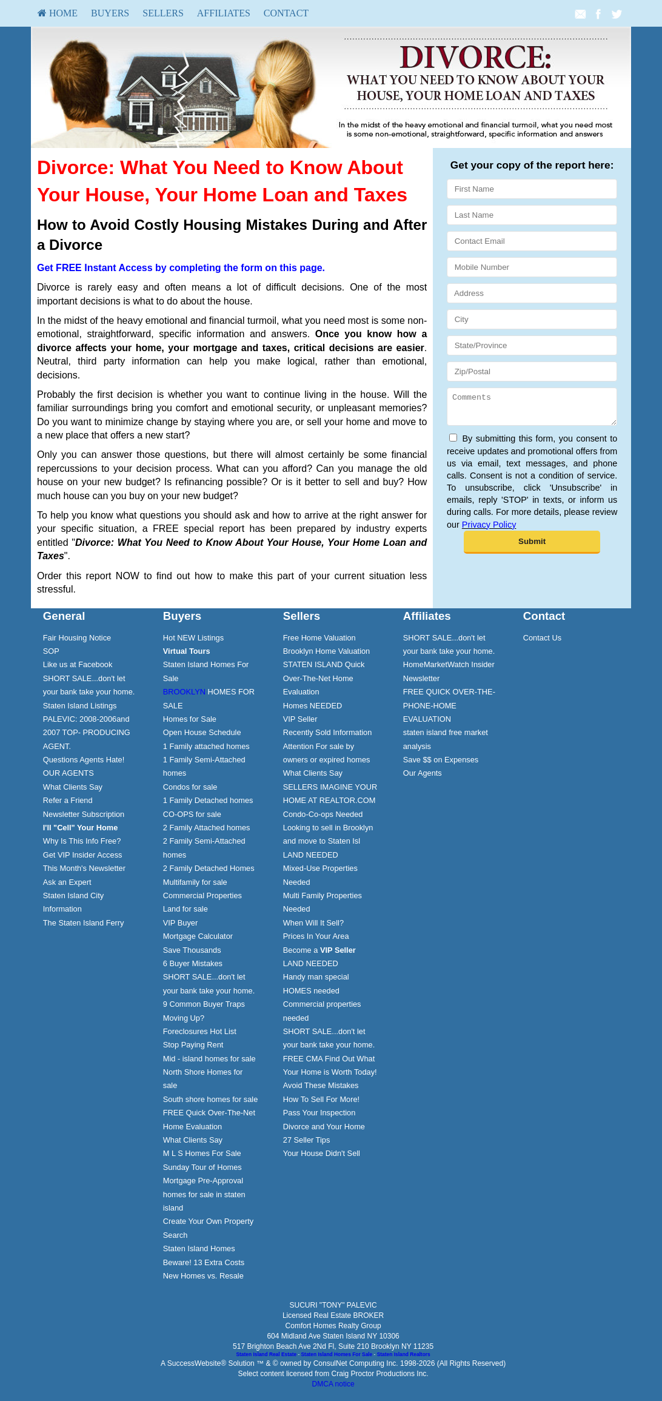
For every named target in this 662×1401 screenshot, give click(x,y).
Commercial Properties (202, 895)
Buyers (110, 13)
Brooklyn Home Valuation (326, 651)
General (64, 616)
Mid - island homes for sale (209, 1058)
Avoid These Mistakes (321, 1085)
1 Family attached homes (206, 746)
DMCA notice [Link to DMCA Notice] (333, 1384)
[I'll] (80, 827)
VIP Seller (300, 719)
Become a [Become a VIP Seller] (319, 950)
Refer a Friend (68, 800)
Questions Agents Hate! (83, 759)
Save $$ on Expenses (441, 759)
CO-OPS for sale (192, 814)
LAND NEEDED (310, 854)
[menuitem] (57, 13)
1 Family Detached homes (208, 800)
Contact (286, 13)
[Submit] (532, 547)
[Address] (532, 293)
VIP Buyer (180, 922)
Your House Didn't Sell (321, 1153)
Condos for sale (190, 786)
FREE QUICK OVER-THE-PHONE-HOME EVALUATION (449, 705)
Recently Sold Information (327, 732)
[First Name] (532, 189)
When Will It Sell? (313, 922)
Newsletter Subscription (83, 814)
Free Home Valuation (319, 637)
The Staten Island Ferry (83, 922)
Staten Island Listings (80, 705)
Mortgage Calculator (198, 936)
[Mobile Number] (532, 267)
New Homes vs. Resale (203, 1275)
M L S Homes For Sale (202, 1153)
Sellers (163, 13)
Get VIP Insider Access (82, 854)
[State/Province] (532, 345)
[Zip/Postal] (532, 371)
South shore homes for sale (210, 1099)
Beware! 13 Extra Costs (203, 1262)
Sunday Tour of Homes (202, 1167)
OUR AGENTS (68, 773)
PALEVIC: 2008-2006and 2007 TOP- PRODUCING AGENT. (86, 732)
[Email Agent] (580, 13)
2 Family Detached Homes (209, 868)
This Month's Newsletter (84, 868)
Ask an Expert (67, 882)
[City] (532, 319)
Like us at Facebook (78, 664)
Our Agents (422, 773)
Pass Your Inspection (319, 1112)
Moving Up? (183, 1018)
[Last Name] (532, 215)
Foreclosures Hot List (199, 1031)
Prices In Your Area (316, 936)
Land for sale (185, 908)
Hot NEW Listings (193, 637)
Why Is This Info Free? (82, 840)
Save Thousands (192, 950)
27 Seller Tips (306, 1139)
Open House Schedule (202, 732)
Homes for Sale (189, 719)
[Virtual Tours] (186, 651)
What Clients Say (72, 786)
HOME (58, 13)
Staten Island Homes (199, 1248)
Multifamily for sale (195, 882)
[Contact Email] (532, 241)
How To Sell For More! (321, 1099)
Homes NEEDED (312, 705)
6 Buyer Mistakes (192, 963)
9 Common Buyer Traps (204, 1004)
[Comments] (532, 409)
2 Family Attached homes (206, 827)
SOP (51, 651)
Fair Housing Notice (77, 637)
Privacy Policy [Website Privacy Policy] (489, 530)
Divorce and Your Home (324, 1126)
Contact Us (542, 637)
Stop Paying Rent (193, 1044)
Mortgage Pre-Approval (203, 1180)
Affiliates (223, 13)
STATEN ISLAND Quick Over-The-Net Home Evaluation (324, 678)
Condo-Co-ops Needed (323, 814)
